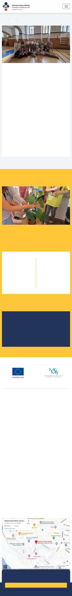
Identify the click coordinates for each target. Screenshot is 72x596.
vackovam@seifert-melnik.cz (15, 445)
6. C (58, 265)
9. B (58, 281)
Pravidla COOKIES (23, 592)
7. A (48, 270)
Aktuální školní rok (26, 19)
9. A (48, 281)
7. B (58, 270)
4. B (23, 281)
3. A (14, 275)
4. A (14, 281)
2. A (14, 270)
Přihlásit (26, 589)
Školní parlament (16, 331)
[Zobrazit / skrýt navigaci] (66, 6)
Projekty (12, 327)
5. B (23, 286)
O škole (11, 319)
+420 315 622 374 (10, 458)
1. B (23, 265)
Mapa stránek (14, 589)
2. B (23, 270)
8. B (58, 275)
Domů (4, 19)
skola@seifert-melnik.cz (13, 468)
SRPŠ (10, 336)
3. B (23, 275)
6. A (48, 265)
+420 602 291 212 (10, 461)
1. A (14, 265)
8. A (48, 275)
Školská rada (14, 323)
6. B (53, 265)
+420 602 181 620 (10, 442)
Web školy (65, 586)
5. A (14, 286)
